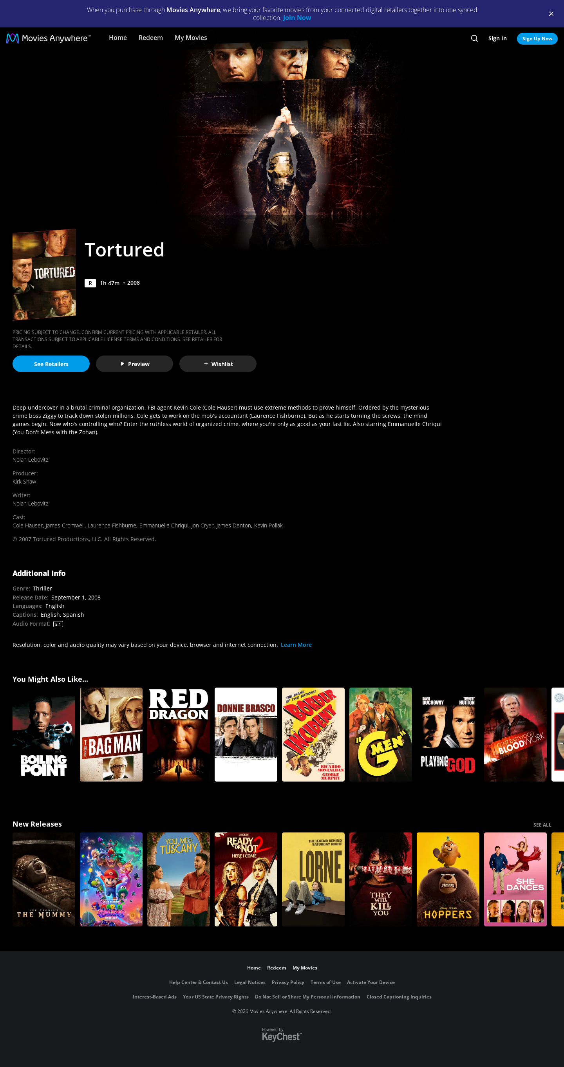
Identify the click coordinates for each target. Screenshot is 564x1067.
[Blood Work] (515, 735)
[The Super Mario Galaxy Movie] (111, 879)
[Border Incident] (313, 735)
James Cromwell (65, 525)
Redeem (151, 37)
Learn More (296, 644)
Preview (135, 364)
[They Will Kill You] (380, 879)
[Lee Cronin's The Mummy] (44, 879)
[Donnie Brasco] (246, 735)
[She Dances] (515, 879)
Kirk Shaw (24, 481)
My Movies (191, 37)
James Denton (234, 525)
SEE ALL (542, 824)
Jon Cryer (202, 525)
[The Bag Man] (111, 735)
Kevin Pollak (268, 525)
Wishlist (218, 364)
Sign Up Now (537, 38)
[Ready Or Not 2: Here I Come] (246, 879)
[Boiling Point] (44, 735)
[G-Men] (380, 735)
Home (118, 37)
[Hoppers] (448, 879)
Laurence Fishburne (112, 525)
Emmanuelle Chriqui (163, 525)
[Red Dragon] (178, 735)
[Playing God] (448, 735)
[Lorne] (313, 879)
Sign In (497, 38)
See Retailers (51, 364)
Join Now (297, 17)
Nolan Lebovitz (30, 459)
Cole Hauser (28, 525)
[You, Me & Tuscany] (178, 879)
